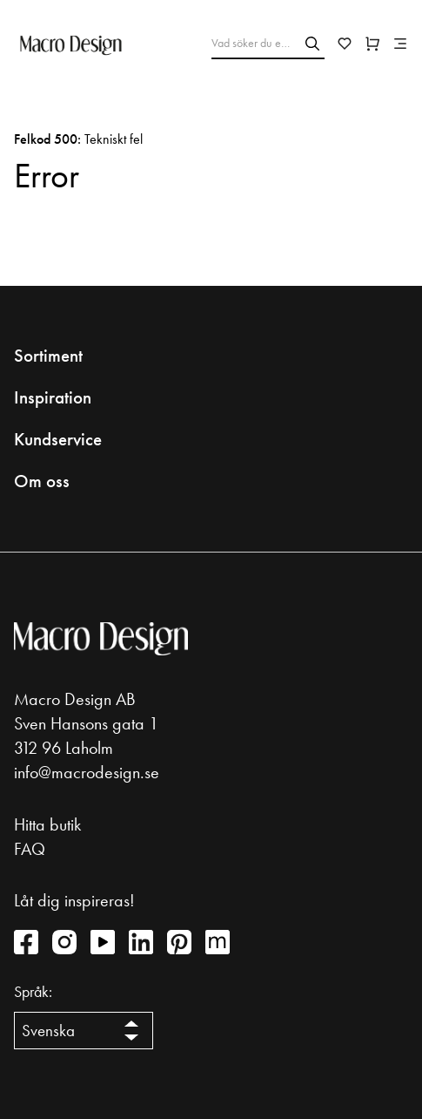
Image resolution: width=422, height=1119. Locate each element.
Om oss (42, 481)
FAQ (29, 849)
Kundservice (58, 439)
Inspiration (52, 397)
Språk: (33, 991)
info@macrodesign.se (86, 772)
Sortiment (48, 355)
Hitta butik (47, 824)
